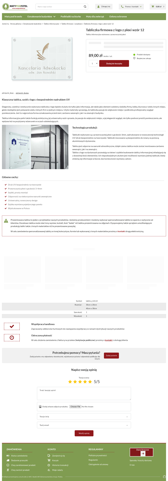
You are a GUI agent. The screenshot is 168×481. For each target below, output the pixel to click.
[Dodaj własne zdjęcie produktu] (87, 406)
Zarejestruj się (58, 455)
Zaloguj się (105, 6)
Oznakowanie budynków (39, 16)
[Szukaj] (85, 7)
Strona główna (15, 24)
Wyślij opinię (84, 433)
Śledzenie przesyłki (19, 460)
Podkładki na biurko (71, 16)
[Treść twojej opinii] (84, 393)
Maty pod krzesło (13, 16)
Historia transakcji (60, 465)
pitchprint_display (22, 93)
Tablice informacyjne (51, 24)
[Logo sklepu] (15, 6)
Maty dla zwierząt (95, 16)
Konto (52, 449)
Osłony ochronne (118, 16)
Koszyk (55, 460)
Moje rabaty (57, 470)
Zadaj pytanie (111, 355)
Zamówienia (14, 449)
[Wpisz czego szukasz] (62, 7)
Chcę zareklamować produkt (23, 465)
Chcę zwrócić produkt (20, 470)
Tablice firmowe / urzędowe (71, 24)
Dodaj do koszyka (114, 63)
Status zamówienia (19, 455)
